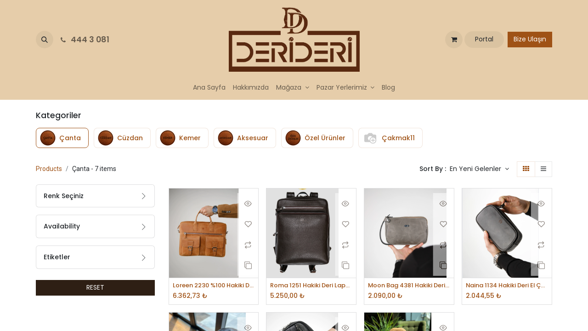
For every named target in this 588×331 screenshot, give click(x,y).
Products (49, 168)
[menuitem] (209, 87)
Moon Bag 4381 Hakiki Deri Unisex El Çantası (409, 286)
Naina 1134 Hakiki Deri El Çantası (507, 286)
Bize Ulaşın (530, 39)
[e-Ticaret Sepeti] (454, 39)
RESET (95, 287)
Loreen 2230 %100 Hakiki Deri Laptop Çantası (214, 286)
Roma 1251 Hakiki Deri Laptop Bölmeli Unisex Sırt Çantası (311, 286)
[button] (44, 39)
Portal (484, 39)
